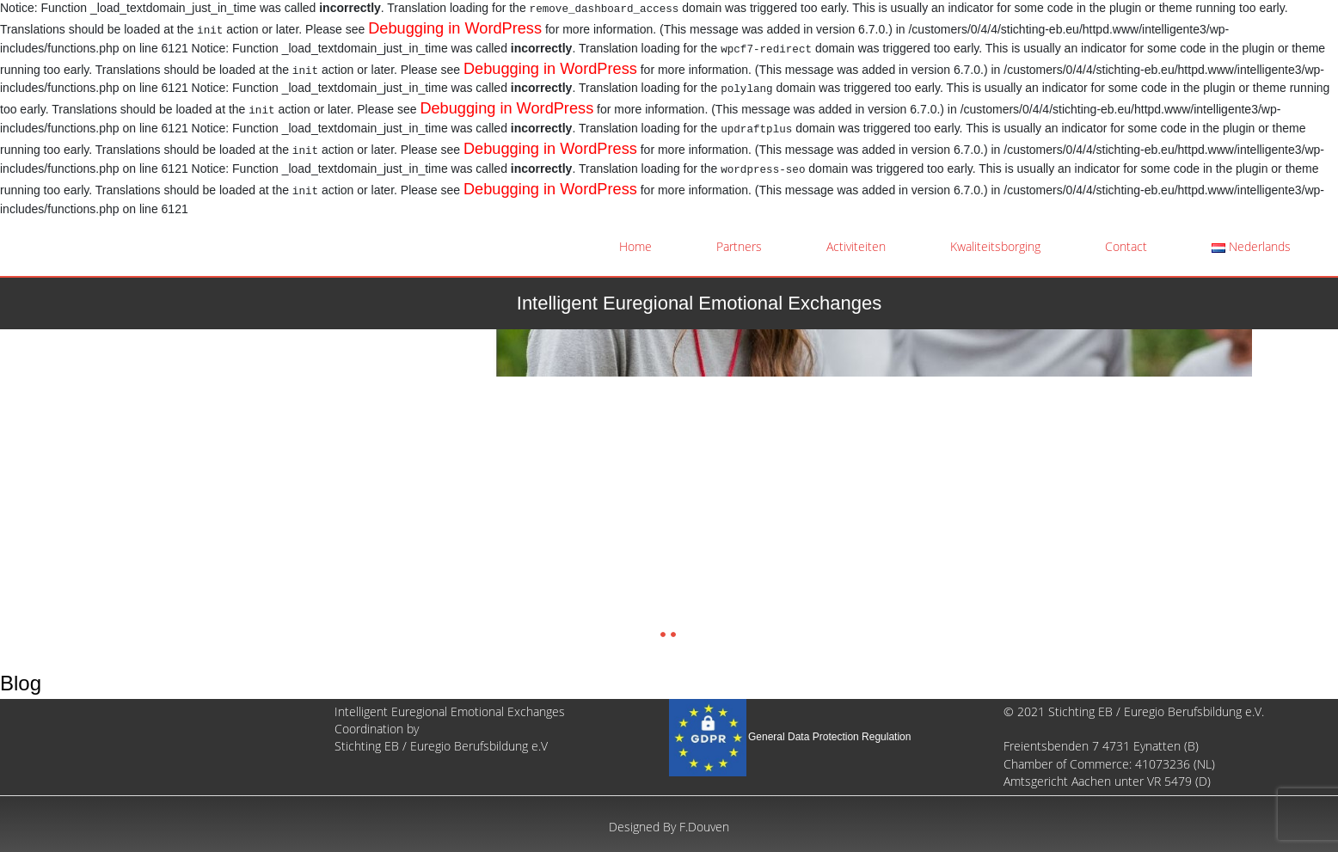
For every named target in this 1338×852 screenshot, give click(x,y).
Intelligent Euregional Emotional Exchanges (699, 303)
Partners (739, 246)
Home (635, 246)
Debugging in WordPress (455, 28)
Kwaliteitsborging (995, 246)
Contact (1126, 246)
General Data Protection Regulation (829, 737)
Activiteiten (856, 246)
